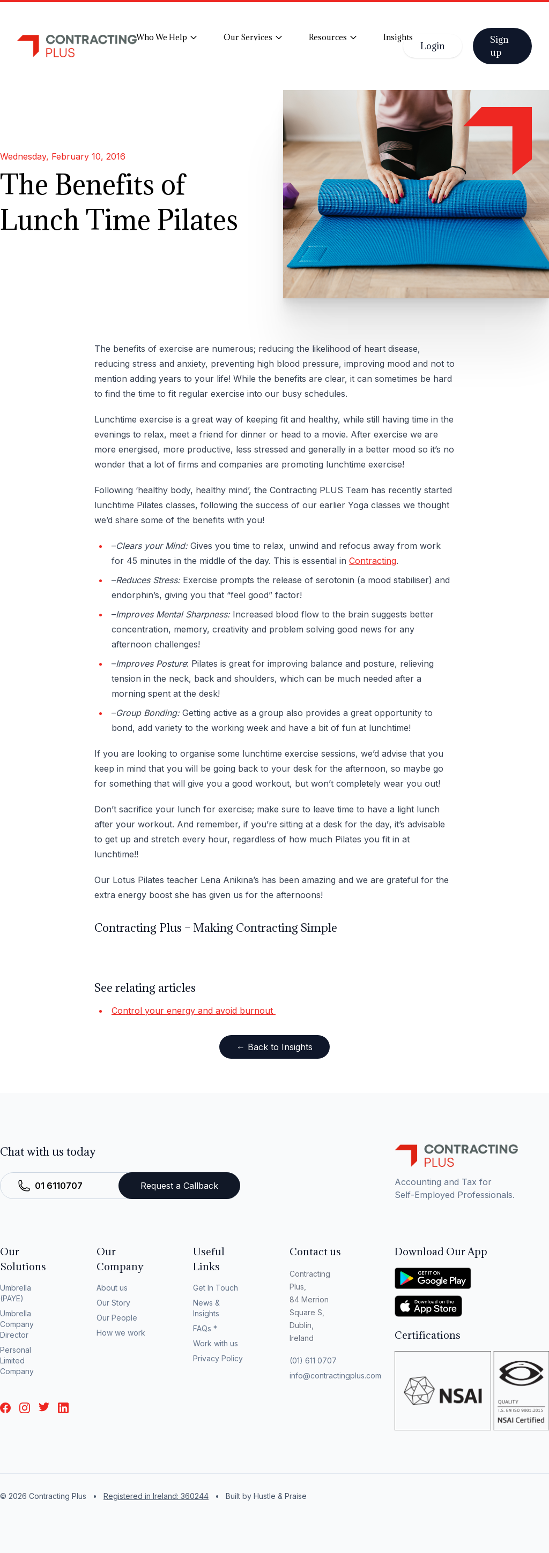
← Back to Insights (274, 1047)
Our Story (113, 1302)
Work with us (215, 1343)
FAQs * (205, 1328)
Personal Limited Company (17, 1360)
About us (112, 1287)
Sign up (499, 46)
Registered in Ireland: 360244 (156, 1496)
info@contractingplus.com (335, 1375)
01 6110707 (59, 1185)
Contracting (372, 560)
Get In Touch (215, 1287)
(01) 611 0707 (313, 1360)
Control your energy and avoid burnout (194, 1010)
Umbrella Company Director (17, 1324)
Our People (117, 1317)
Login (432, 46)
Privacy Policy (218, 1358)
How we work (121, 1332)
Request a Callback (179, 1185)
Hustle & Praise (280, 1496)
